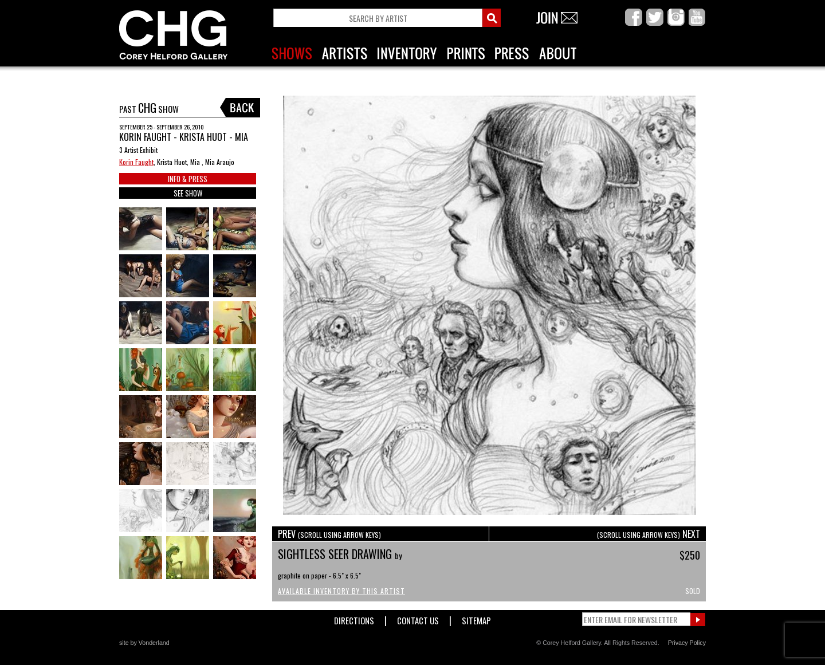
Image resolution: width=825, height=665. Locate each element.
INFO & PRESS (187, 178)
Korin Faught (136, 162)
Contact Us (418, 618)
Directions (354, 618)
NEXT (648, 534)
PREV (329, 534)
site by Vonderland (144, 642)
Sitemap (476, 618)
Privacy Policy (687, 642)
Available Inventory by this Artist (341, 591)
